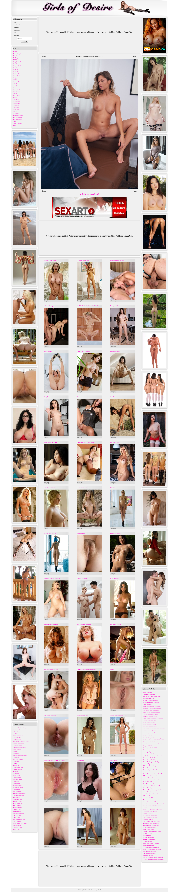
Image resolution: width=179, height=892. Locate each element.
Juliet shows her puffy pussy (150, 714)
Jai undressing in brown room (151, 847)
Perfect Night (16, 783)
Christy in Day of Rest (83, 260)
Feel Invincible (17, 791)
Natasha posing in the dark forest (152, 805)
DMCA (80, 890)
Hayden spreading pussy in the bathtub (54, 760)
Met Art (15, 87)
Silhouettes (16, 753)
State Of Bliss (17, 749)
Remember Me (17, 811)
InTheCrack (16, 83)
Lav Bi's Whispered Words (150, 700)
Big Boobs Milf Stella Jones (51, 260)
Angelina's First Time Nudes (151, 823)
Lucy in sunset (147, 772)
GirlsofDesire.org (92, 890)
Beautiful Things (17, 779)
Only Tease (16, 99)
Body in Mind (17, 62)
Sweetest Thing (17, 785)
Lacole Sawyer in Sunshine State (152, 708)
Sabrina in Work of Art (149, 795)
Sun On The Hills (148, 782)
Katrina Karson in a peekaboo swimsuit (154, 756)
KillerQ (112, 487)
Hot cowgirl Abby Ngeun (150, 811)
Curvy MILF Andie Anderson (52, 578)
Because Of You (147, 833)
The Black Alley (17, 117)
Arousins (15, 56)
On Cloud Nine (17, 729)
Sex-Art (15, 111)
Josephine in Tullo (148, 819)
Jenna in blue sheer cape (149, 720)
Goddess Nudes (17, 81)
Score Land (16, 109)
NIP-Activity (16, 95)
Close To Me (16, 817)
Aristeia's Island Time (149, 839)
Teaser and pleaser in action (150, 770)
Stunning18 (16, 113)
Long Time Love (17, 745)
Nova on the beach (148, 734)
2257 (99, 890)
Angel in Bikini (147, 704)
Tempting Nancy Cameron (51, 624)
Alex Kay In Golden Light (150, 748)
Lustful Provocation (18, 795)
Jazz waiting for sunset (149, 853)
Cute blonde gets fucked (117, 260)
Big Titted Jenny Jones (50, 487)
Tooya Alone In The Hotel (150, 758)
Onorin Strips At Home (83, 351)
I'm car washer (147, 750)
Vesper (112, 669)
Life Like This (17, 815)
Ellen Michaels (114, 578)
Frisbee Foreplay (147, 787)
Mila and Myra (147, 764)
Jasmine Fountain (148, 813)
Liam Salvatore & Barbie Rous (151, 793)
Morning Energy (17, 807)
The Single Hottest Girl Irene (151, 702)
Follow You (16, 773)
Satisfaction (16, 797)
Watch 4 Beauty (17, 123)
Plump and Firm (114, 306)
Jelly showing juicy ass (50, 533)
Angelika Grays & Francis (20, 755)
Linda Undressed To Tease (150, 817)
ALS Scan (16, 52)
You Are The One (18, 759)
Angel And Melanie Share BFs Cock (153, 718)
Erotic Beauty (17, 71)
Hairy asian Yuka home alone (151, 710)
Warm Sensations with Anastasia (152, 780)
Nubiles (15, 97)
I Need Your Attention (149, 694)
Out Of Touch (17, 777)
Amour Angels (17, 54)
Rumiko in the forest (148, 837)
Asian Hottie (113, 760)
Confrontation (17, 739)
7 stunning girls (147, 835)
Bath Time (16, 761)
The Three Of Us (147, 736)
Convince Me (17, 809)
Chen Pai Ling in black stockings (152, 738)
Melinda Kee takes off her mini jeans (153, 857)
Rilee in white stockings (149, 766)
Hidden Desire (17, 825)
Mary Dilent (80, 760)
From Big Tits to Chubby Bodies (152, 831)
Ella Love (79, 806)
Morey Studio (17, 89)
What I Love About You (19, 747)
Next (134, 56)
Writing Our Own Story (19, 727)
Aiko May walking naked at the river (153, 776)
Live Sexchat (17, 30)
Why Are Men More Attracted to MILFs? (154, 728)
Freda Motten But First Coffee (151, 821)
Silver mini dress (81, 396)
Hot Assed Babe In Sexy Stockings (86, 442)
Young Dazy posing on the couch (152, 849)
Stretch (15, 751)
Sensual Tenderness (18, 743)
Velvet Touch (16, 829)
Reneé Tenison (147, 768)
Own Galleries (17, 25)
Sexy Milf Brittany (148, 855)
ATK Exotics (16, 60)
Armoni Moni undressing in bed (151, 789)
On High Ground (17, 827)
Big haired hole (81, 533)
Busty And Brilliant (148, 746)
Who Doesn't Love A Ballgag (151, 843)
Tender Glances (17, 801)
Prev (44, 56)
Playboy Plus (16, 103)
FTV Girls (16, 79)
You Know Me (17, 805)
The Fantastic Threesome (150, 815)
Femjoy (15, 77)
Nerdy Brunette (48, 396)
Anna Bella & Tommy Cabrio (21, 741)
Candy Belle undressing (149, 724)
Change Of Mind (17, 769)
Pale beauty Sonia (115, 351)
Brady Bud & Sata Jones (19, 823)
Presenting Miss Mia (148, 845)
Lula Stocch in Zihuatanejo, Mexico (153, 785)
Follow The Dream (18, 787)
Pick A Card (47, 806)
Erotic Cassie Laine (148, 829)
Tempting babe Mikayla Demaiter (86, 669)
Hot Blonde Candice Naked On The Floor (88, 306)
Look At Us (16, 733)
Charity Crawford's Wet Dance (118, 715)
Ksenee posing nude (148, 752)
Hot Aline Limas (114, 442)
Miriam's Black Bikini (149, 778)
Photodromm (16, 101)
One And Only (17, 821)
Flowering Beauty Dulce (149, 851)
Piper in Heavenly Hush (149, 730)
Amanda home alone (148, 799)
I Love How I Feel (82, 487)
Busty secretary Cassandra (84, 624)
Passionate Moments (18, 813)
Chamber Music (147, 841)
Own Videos (16, 27)
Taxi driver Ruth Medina (150, 726)
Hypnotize (16, 757)
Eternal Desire (17, 75)
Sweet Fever (16, 775)
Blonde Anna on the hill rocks (151, 801)
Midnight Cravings (18, 735)
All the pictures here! (89, 194)
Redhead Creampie (49, 306)
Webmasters (17, 32)
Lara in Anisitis (147, 791)
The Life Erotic (17, 119)
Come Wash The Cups (149, 722)
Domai (15, 68)
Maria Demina (114, 806)
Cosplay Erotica (17, 66)
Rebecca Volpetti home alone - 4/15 (89, 56)
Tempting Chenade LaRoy (150, 716)
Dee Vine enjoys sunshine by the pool (153, 803)
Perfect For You (17, 799)
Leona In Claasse (147, 692)
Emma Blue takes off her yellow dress (153, 774)
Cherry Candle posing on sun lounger (153, 859)
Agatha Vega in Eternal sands (151, 825)
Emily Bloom (17, 70)
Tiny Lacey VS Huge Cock (51, 669)
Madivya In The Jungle (149, 732)
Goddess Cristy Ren (82, 715)
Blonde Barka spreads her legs (151, 762)
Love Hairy (16, 85)
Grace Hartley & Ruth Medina (151, 712)
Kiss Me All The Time (19, 819)
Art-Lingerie (16, 58)
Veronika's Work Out (148, 797)
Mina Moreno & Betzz (19, 793)
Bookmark (16, 35)
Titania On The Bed (148, 698)
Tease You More (17, 803)
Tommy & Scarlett (82, 578)
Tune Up (15, 771)
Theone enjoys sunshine (149, 827)
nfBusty (15, 93)
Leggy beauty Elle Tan (50, 715)
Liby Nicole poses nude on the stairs (153, 744)
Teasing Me (16, 765)
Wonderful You (17, 737)
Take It (112, 396)
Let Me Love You (18, 767)
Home (15, 22)
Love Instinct (16, 789)
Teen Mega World (18, 115)
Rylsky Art (16, 107)
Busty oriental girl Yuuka (50, 442)
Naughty (46, 301)
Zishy (14, 125)
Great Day (16, 781)
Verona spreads (48, 351)
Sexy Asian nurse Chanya (150, 784)
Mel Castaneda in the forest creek (152, 754)
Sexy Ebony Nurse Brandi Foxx (151, 696)
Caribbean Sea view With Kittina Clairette (154, 740)
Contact (15, 763)
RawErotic (16, 105)
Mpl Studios (16, 91)
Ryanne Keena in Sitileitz (150, 760)
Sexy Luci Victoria (115, 624)
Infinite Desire (17, 731)
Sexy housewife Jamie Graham (151, 742)
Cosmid (15, 64)
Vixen (14, 121)
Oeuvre (145, 807)
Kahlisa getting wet (115, 533)
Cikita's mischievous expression (151, 706)
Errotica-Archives (18, 73)
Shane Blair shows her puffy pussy (152, 809)
